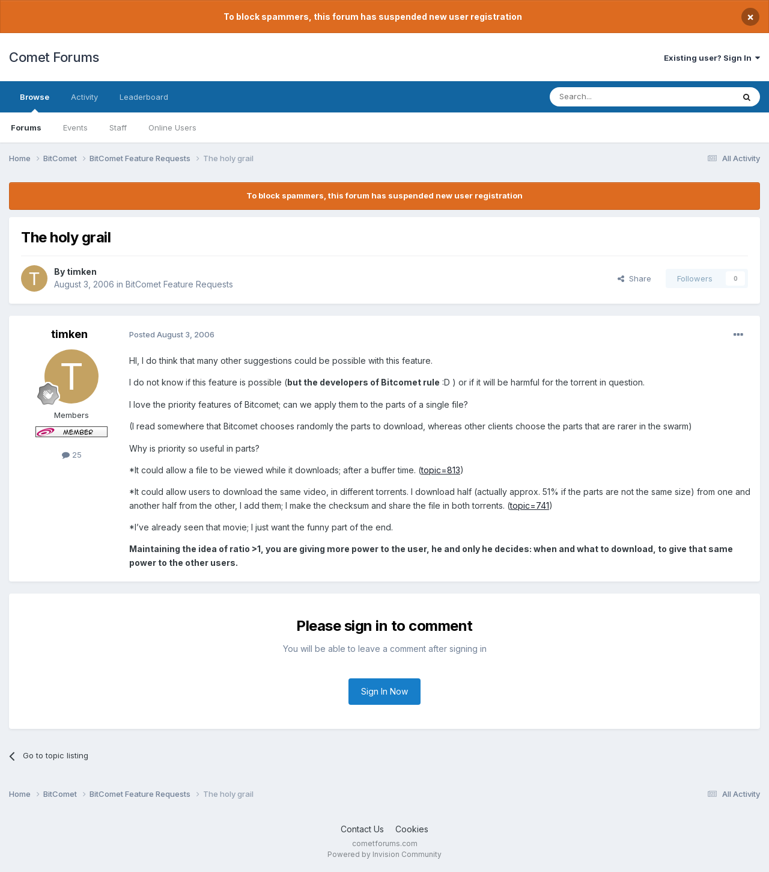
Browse (34, 102)
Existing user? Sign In (712, 58)
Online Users (172, 127)
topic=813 (440, 470)
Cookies (411, 829)
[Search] (611, 96)
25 (72, 454)
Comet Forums (54, 57)
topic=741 (529, 505)
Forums (26, 127)
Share (634, 278)
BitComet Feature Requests (179, 284)
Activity (84, 97)
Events (75, 127)
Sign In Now (384, 691)
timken (82, 271)
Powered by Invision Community (384, 854)
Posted (171, 334)
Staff (118, 127)
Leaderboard (144, 97)
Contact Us (362, 829)
